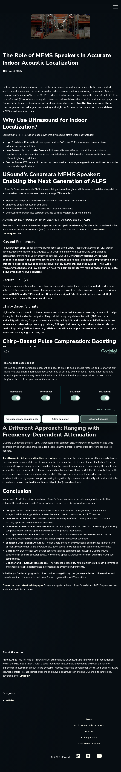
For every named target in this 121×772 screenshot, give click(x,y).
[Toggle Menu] (115, 6)
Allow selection (60, 419)
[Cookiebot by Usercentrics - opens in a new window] (103, 351)
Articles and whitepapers (89, 725)
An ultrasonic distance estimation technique (30, 458)
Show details (104, 409)
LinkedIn (25, 676)
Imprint (89, 731)
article (10, 700)
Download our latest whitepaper (23, 585)
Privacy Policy (89, 737)
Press (89, 719)
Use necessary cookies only (22, 419)
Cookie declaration (89, 743)
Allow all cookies (98, 419)
